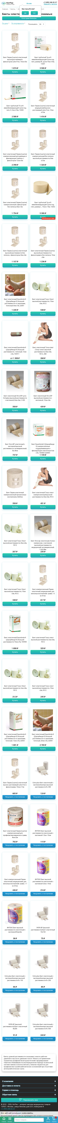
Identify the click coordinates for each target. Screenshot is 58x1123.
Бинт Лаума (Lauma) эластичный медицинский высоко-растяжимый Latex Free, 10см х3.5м (43, 109)
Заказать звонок (50, 4)
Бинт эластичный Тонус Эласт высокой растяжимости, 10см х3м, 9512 (15, 591)
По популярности (17, 23)
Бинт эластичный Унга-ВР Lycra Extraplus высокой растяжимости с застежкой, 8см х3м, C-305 (15, 398)
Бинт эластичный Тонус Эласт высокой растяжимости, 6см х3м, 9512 (15, 688)
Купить (15, 72)
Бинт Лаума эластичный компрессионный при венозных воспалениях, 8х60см (15, 495)
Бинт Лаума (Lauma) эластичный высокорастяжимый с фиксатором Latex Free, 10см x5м (15, 60)
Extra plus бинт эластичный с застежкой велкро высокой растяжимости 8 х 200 (43, 978)
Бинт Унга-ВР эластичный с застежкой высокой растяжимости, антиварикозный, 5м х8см (15, 447)
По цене (5, 23)
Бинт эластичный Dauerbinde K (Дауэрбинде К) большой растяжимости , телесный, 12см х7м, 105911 (15, 351)
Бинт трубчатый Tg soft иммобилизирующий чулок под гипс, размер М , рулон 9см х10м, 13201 (43, 61)
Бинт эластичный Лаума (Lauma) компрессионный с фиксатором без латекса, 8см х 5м (15, 205)
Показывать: (33, 24)
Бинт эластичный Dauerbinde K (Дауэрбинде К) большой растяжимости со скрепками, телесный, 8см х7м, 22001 (15, 302)
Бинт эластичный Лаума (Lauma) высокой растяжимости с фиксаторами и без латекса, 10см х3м (43, 254)
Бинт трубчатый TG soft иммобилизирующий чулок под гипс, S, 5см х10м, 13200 (15, 108)
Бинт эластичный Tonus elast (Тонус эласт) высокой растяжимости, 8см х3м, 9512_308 (43, 351)
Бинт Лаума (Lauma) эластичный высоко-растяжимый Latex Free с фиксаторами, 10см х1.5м (15, 785)
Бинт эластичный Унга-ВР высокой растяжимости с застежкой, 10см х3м (43, 398)
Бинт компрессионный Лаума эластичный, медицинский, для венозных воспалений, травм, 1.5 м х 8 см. (43, 592)
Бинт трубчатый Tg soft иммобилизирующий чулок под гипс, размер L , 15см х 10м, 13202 (43, 205)
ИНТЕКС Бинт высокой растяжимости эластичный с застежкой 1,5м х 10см (43, 833)
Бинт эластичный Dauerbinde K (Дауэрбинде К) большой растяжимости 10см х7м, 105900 (15, 640)
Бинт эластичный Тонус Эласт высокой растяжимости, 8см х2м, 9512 (15, 543)
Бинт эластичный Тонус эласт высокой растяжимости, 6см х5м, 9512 (43, 640)
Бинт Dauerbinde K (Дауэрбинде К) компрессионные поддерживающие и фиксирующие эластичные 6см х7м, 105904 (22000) (43, 448)
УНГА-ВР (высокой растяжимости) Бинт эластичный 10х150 (43, 930)
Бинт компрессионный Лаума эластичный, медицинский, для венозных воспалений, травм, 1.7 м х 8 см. (15, 882)
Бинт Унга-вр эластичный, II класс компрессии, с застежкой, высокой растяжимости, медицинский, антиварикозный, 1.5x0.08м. (43, 545)
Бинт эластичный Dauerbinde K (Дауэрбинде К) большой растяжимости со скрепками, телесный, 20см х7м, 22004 (43, 737)
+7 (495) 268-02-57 (50, 2)
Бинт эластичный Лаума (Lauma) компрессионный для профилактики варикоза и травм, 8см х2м (15, 834)
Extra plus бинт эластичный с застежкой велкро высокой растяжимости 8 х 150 (15, 978)
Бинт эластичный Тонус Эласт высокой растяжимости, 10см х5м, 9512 (43, 301)
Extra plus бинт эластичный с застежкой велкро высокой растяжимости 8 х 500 (43, 1026)
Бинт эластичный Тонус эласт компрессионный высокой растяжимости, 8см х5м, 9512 (43, 495)
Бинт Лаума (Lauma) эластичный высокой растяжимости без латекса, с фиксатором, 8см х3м (15, 253)
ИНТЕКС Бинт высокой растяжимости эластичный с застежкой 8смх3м (15, 930)
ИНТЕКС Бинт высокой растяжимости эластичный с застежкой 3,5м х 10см (43, 881)
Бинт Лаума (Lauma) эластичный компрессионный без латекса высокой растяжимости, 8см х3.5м (43, 157)
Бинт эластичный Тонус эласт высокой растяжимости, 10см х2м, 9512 (43, 688)
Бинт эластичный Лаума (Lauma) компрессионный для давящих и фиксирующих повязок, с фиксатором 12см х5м (15, 157)
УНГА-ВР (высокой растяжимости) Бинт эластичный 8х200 (15, 1026)
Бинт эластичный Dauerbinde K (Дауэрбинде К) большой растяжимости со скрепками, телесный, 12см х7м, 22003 (15, 737)
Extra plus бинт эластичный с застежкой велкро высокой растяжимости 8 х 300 (43, 785)
